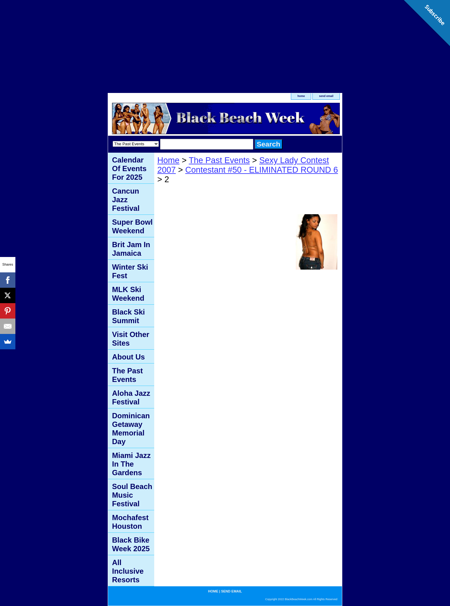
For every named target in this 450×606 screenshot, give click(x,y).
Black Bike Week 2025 (131, 544)
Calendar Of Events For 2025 (129, 168)
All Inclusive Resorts (128, 571)
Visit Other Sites (130, 338)
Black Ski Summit (128, 316)
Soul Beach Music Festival (132, 495)
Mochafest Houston (130, 521)
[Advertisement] (225, 43)
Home (168, 160)
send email (326, 96)
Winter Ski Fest (130, 271)
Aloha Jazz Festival (131, 397)
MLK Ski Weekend (128, 293)
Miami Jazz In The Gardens (131, 464)
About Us (128, 357)
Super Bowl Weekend (132, 226)
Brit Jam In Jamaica (131, 248)
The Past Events (219, 160)
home (301, 96)
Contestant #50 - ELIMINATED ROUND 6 (261, 170)
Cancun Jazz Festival (125, 199)
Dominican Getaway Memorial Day (131, 428)
